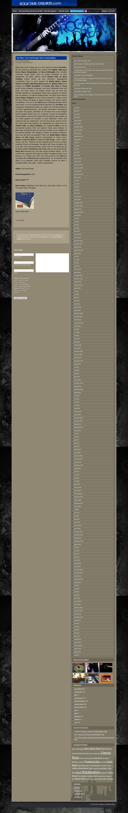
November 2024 (78, 168)
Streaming (77, 719)
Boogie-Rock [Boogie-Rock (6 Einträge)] (85, 753)
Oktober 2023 (77, 209)
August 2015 (77, 506)
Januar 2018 (77, 414)
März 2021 (77, 304)
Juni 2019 (76, 370)
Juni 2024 (76, 183)
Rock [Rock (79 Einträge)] (79, 772)
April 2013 (76, 595)
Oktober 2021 (77, 281)
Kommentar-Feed (79, 793)
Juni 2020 (76, 332)
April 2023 (76, 228)
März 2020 (77, 342)
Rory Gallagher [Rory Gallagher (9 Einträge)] (82, 776)
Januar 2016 (77, 490)
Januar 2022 (77, 272)
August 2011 (77, 652)
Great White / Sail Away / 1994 (82, 91)
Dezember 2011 (78, 645)
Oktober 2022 (77, 247)
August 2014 (77, 544)
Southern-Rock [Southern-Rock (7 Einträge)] (101, 776)
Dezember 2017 (78, 418)
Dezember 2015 (78, 493)
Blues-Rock (21, 220)
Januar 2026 (77, 123)
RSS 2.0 (44, 237)
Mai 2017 (76, 440)
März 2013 (77, 598)
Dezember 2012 (78, 607)
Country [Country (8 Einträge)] (81, 758)
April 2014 (76, 557)
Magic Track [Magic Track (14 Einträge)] (107, 768)
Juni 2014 (76, 550)
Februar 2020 (77, 345)
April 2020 (76, 338)
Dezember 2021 (78, 275)
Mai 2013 (76, 591)
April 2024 (76, 190)
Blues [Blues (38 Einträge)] (87, 749)
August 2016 (77, 468)
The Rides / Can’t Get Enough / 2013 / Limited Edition (36, 58)
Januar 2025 (77, 161)
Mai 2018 (76, 402)
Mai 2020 (76, 335)
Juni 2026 (76, 108)
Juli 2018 (76, 395)
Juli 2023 (76, 218)
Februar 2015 (77, 525)
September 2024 (78, 174)
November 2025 (78, 130)
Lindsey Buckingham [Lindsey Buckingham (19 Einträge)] (80, 768)
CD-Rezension (26, 61)
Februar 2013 (77, 601)
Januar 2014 (77, 566)
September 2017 (78, 427)
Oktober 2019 (77, 357)
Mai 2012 (76, 629)
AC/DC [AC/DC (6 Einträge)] (73, 749)
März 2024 (77, 193)
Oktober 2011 (77, 648)
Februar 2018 (77, 411)
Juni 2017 (76, 437)
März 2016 (77, 484)
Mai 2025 (76, 149)
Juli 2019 (76, 367)
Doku (75, 695)
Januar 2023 (77, 237)
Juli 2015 (76, 509)
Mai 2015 (76, 516)
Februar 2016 (77, 487)
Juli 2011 (76, 655)
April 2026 (76, 114)
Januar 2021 (77, 310)
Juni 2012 (76, 626)
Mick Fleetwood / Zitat (80, 67)
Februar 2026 (77, 120)
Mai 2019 (76, 373)
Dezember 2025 (78, 127)
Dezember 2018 (78, 383)
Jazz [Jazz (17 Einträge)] (87, 765)
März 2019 (77, 376)
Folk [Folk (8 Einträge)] (101, 762)
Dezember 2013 (78, 569)
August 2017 (77, 430)
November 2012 (78, 610)
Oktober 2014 (77, 538)
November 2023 (78, 206)
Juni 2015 (76, 512)
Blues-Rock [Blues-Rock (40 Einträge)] (95, 748)
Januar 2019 (77, 380)
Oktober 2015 (77, 500)
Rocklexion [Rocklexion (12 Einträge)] (104, 773)
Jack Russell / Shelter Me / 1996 (83, 88)
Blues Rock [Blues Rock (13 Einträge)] (105, 749)
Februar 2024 (77, 196)
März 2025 (77, 155)
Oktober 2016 (77, 462)
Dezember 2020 (78, 313)
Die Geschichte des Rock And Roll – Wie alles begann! (37, 11)
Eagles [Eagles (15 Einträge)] (74, 762)
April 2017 (76, 443)
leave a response (57, 237)
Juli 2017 (76, 433)
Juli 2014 (76, 547)
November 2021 (78, 278)
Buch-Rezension (78, 688)
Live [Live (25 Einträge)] (90, 768)
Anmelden (77, 787)
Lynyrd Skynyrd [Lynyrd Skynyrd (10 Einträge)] (97, 768)
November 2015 (78, 497)
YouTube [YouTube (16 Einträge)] (109, 779)
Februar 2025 (77, 158)
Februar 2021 (77, 307)
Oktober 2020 (77, 319)
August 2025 (77, 139)
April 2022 (76, 266)
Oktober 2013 (77, 576)
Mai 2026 (76, 111)
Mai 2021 (76, 297)
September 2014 (78, 541)
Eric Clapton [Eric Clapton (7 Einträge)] (80, 762)
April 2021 (76, 300)
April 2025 (76, 152)
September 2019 (78, 361)
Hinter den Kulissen (79, 701)
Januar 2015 (77, 528)
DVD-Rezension (78, 698)
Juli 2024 (76, 180)
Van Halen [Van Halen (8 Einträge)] (95, 779)
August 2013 (77, 582)
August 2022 (77, 253)
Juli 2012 (76, 623)
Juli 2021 (76, 291)
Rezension (77, 716)
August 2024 (77, 177)
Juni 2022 (76, 259)
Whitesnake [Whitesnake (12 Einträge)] (102, 779)
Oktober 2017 (77, 424)
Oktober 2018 (77, 386)
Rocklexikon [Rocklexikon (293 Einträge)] (91, 772)
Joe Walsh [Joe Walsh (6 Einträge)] (103, 765)
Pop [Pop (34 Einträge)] (73, 772)
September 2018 (78, 389)
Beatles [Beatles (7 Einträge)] (82, 749)
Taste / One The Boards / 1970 (82, 60)
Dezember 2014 (78, 531)
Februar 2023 (77, 234)
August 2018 (77, 392)
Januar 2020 (77, 348)
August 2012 (77, 620)
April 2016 (76, 481)
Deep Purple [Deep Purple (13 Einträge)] (98, 758)
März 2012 (77, 636)
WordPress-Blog (110, 804)
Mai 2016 (76, 478)
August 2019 (77, 364)
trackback (19, 239)
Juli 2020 (76, 329)
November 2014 (78, 535)
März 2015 (77, 522)
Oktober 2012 (77, 614)
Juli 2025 (76, 142)
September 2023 (78, 212)
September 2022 (78, 250)
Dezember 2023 (78, 202)
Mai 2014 (76, 554)
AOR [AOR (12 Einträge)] (77, 749)
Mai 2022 (76, 262)
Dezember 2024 (78, 164)
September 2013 (78, 579)
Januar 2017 (77, 452)
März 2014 (77, 560)
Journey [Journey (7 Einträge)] (109, 765)
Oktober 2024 (77, 171)
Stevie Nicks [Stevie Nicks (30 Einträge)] (80, 779)
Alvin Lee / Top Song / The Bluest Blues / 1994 (94, 731)
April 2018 (76, 405)
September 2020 (78, 323)
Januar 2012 (77, 642)
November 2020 (78, 316)
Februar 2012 (77, 639)
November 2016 (78, 459)
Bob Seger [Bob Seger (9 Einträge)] (78, 753)
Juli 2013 (76, 585)
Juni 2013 (76, 588)
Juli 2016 (76, 471)
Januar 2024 (77, 199)
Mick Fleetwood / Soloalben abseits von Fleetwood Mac (89, 64)
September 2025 (78, 136)
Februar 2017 (77, 449)
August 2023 (77, 215)
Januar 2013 (77, 604)
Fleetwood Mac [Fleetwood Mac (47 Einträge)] (92, 761)
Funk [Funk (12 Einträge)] (104, 762)
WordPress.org (78, 797)
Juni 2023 (76, 221)
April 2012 (76, 633)
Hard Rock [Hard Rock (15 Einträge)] (81, 765)
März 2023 (77, 231)
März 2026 (77, 117)
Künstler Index (64, 11)
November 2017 (78, 421)
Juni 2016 (76, 474)
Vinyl (75, 722)
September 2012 (78, 617)
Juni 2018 (76, 399)
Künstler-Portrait (78, 707)
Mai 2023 (76, 225)
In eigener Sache (78, 704)
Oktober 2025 (77, 133)
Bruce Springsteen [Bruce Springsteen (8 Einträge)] (95, 753)
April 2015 (76, 519)
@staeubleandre (77, 11)
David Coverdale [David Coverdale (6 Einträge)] (89, 758)
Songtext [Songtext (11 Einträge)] (90, 776)
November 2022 (78, 244)
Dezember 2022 (78, 240)
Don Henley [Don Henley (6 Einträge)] (106, 758)
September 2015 (78, 503)
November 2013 (78, 572)
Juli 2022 (76, 256)
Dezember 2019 (78, 351)
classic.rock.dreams (93, 11)
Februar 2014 (77, 563)
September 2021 (78, 285)
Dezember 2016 (78, 456)
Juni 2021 (76, 294)
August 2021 (77, 288)
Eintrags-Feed (78, 790)
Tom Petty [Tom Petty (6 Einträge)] (88, 779)
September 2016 (78, 465)
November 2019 (78, 354)
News (75, 713)
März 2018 (77, 408)
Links (75, 710)
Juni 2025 (76, 146)
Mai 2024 (76, 187)
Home (15, 11)
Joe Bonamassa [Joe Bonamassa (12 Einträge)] (95, 765)
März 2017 (77, 446)
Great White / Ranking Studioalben (83, 75)
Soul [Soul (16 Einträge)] (95, 776)
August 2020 (77, 326)
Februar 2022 (77, 269)
